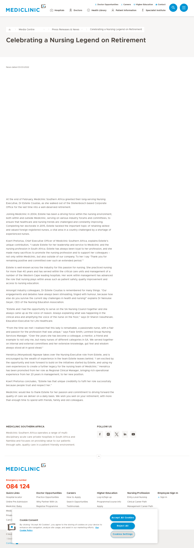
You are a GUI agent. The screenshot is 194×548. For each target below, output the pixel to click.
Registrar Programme (47, 506)
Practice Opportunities (47, 497)
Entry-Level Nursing (137, 497)
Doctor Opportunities (106, 5)
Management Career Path (140, 506)
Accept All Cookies (123, 518)
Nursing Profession (138, 493)
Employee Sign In (168, 493)
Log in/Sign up (104, 497)
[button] (12, 527)
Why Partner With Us (46, 502)
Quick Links (13, 493)
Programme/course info (109, 502)
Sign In (162, 497)
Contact (160, 5)
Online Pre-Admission (17, 502)
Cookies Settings (123, 534)
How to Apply (74, 497)
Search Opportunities (77, 502)
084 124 (18, 487)
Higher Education (143, 5)
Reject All (122, 526)
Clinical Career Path (137, 502)
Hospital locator (14, 497)
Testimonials (73, 506)
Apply (100, 506)
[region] (85, 526)
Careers (126, 5)
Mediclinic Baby (14, 506)
